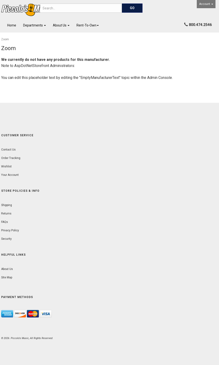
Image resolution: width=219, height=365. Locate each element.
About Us (61, 25)
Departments (34, 25)
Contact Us (8, 149)
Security (6, 238)
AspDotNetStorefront (31, 65)
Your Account (10, 175)
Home (11, 25)
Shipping (6, 205)
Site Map (6, 277)
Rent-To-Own (88, 25)
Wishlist (6, 166)
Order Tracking (10, 158)
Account (206, 4)
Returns (6, 213)
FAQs (4, 222)
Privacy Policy (10, 230)
